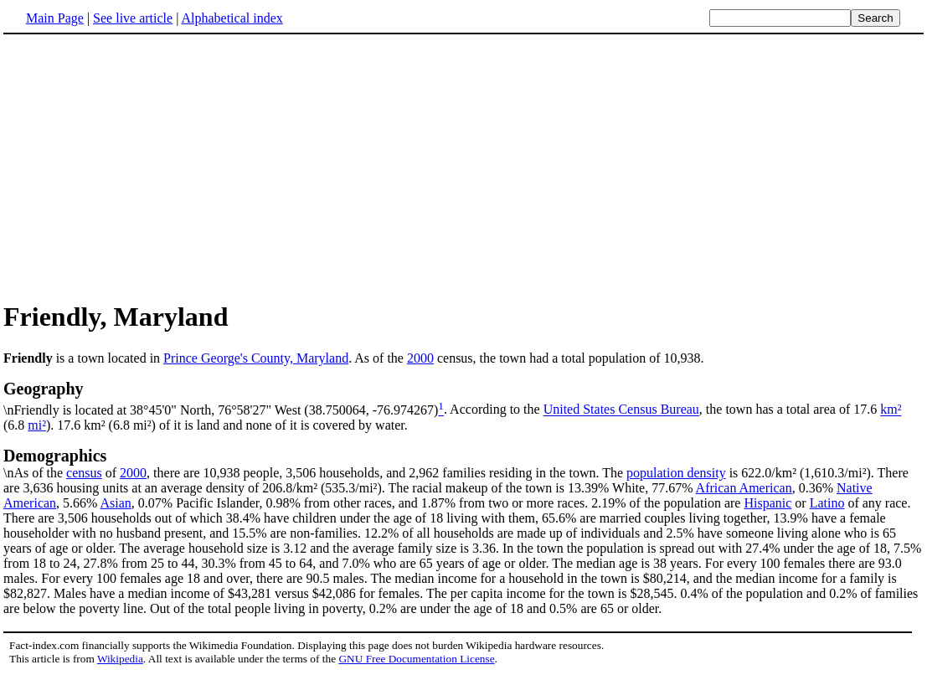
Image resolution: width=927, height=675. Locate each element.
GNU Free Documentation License (416, 658)
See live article (133, 18)
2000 (420, 358)
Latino (827, 503)
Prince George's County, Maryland (255, 358)
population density (676, 473)
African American (744, 488)
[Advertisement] (464, 166)
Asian (115, 503)
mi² (37, 425)
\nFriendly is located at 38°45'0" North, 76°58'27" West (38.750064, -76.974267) (463, 397)
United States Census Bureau (621, 410)
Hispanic (767, 503)
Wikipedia (120, 658)
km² (890, 410)
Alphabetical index (231, 18)
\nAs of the (463, 463)
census (84, 473)
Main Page (55, 18)
